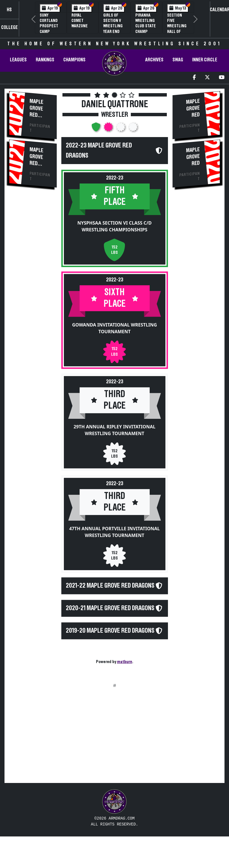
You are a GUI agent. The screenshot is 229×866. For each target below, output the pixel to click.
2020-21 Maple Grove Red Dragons (110, 609)
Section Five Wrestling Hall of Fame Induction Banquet (177, 31)
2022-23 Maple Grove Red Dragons (99, 150)
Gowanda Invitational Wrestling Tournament (114, 328)
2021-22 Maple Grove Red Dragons (110, 585)
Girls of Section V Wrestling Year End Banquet (113, 26)
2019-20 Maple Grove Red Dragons (110, 633)
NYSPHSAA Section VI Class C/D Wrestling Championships (114, 226)
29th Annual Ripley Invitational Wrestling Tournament (115, 430)
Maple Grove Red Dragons (39, 112)
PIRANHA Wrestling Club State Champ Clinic (145, 26)
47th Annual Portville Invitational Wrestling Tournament (114, 531)
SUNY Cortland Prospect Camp (49, 23)
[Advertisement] (33, 288)
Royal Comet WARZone (79, 20)
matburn (124, 661)
